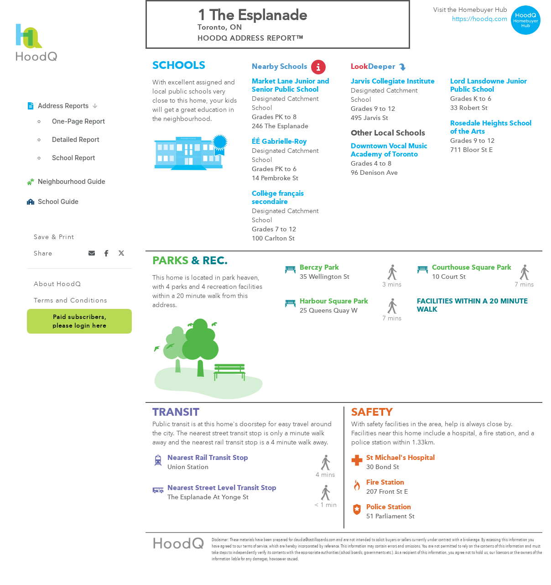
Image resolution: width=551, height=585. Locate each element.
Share (43, 254)
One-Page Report (78, 121)
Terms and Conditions (70, 301)
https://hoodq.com (479, 19)
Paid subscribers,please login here (79, 321)
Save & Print (54, 237)
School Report (73, 158)
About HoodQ (57, 284)
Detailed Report (75, 139)
